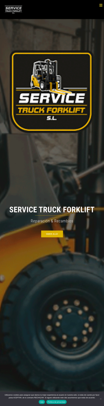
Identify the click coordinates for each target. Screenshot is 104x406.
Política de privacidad (56, 402)
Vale (42, 402)
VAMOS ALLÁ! (52, 234)
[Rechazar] (100, 398)
